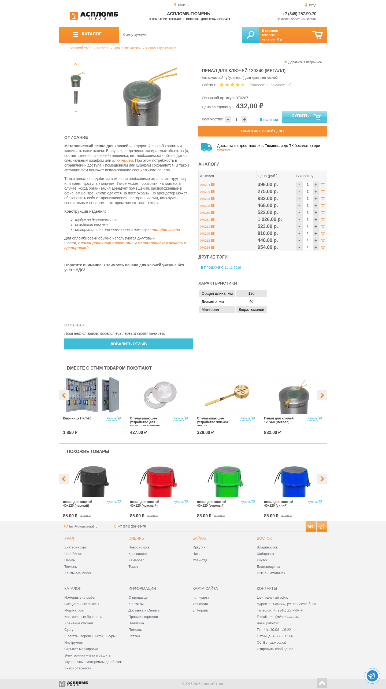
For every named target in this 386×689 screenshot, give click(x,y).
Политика (136, 623)
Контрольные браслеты (83, 617)
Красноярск (137, 554)
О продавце (137, 597)
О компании (158, 19)
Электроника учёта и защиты (88, 655)
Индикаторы (74, 610)
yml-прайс (201, 610)
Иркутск (199, 547)
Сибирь (136, 538)
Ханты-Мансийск (77, 573)
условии (224, 150)
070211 (205, 219)
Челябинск (72, 554)
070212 (205, 240)
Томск (133, 567)
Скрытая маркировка (81, 649)
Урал (69, 538)
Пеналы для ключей (161, 48)
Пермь (69, 560)
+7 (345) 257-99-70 (299, 14)
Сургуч (69, 630)
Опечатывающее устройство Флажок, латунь (213, 422)
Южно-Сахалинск (271, 573)
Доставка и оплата (215, 19)
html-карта (201, 597)
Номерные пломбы (79, 597)
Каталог (103, 48)
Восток (264, 538)
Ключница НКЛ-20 (77, 418)
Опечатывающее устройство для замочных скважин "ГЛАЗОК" (145, 424)
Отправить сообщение (275, 649)
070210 (205, 212)
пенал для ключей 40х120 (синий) (278, 503)
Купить (306, 117)
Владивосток (267, 547)
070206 (205, 191)
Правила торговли (143, 617)
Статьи (134, 636)
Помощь (192, 19)
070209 (205, 205)
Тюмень (70, 567)
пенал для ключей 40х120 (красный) (144, 503)
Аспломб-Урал (80, 48)
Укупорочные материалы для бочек (93, 662)
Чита (197, 554)
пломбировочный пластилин (106, 243)
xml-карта (200, 604)
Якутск (262, 560)
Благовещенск (268, 567)
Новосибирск (139, 547)
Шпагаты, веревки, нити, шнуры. (90, 636)
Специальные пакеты (81, 604)
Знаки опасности (77, 668)
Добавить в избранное (305, 62)
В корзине (270, 31)
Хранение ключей (127, 48)
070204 (205, 184)
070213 (205, 226)
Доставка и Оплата (143, 610)
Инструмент (74, 642)
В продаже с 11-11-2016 (221, 268)
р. (280, 39)
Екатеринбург (75, 547)
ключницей (122, 160)
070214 (205, 247)
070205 (205, 233)
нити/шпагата (166, 229)
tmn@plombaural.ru (83, 526)
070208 (205, 198)
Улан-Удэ (200, 560)
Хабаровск (265, 554)
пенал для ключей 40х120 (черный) (77, 503)
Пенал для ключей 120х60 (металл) (279, 420)
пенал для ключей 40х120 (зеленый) (211, 503)
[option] (142, 92)
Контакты (176, 19)
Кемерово (136, 560)
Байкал (200, 538)
